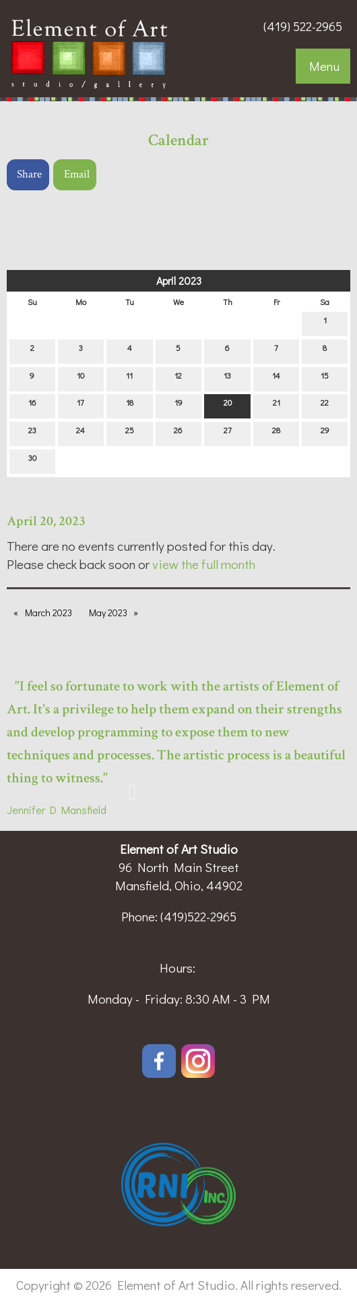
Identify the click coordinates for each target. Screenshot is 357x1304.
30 (32, 460)
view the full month (203, 563)
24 (80, 433)
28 (276, 433)
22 (325, 405)
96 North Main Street (179, 867)
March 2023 (48, 612)
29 (325, 433)
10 (80, 378)
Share (29, 174)
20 (228, 405)
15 (325, 378)
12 (178, 378)
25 (129, 433)
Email (77, 174)
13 (227, 378)
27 (228, 433)
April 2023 (178, 280)
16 (32, 405)
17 (80, 405)
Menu (324, 65)
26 (178, 433)
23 (32, 433)
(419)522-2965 (198, 916)
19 (178, 405)
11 (129, 378)
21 (276, 405)
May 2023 (108, 612)
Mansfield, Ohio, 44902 (178, 885)
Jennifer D (32, 810)
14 (276, 378)
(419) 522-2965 (302, 26)
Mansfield (81, 810)
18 (129, 405)
